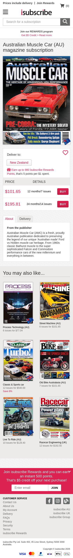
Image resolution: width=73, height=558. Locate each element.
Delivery (8, 513)
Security (8, 525)
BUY (63, 191)
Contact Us (9, 502)
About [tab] (9, 218)
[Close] (69, 471)
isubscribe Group (59, 517)
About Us (8, 506)
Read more (45, 35)
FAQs (6, 517)
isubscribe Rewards (15, 533)
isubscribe (61, 509)
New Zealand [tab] (19, 162)
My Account (10, 509)
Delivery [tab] (25, 218)
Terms (6, 529)
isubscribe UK (61, 513)
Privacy (7, 521)
